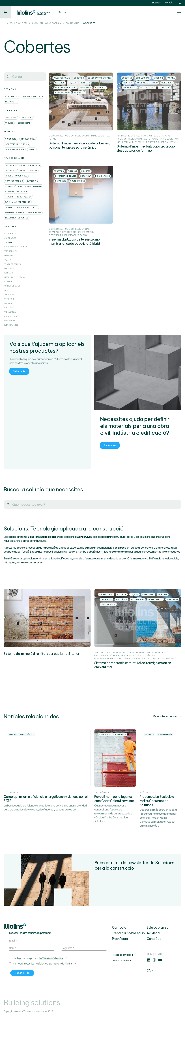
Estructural (10, 251)
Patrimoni (9, 299)
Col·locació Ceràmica (15, 247)
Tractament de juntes (16, 218)
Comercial (11, 118)
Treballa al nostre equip (128, 968)
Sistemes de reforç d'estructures (23, 213)
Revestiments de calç (16, 192)
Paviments (32, 181)
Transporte (11, 102)
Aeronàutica (12, 97)
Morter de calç (12, 286)
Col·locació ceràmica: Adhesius (22, 165)
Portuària (9, 308)
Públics (9, 123)
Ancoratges (10, 238)
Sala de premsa (157, 963)
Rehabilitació (11, 316)
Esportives (27, 118)
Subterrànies (11, 325)
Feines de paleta (12, 264)
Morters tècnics (14, 181)
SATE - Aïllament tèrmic (17, 202)
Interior (8, 282)
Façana (8, 260)
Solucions (72, 23)
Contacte (119, 963)
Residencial (24, 123)
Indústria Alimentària (17, 144)
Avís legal (153, 968)
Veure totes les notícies (167, 734)
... (5, 23)
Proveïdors (120, 974)
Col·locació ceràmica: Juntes (21, 171)
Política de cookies (121, 995)
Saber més (19, 371)
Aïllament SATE (12, 234)
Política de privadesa (122, 990)
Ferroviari (9, 268)
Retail (32, 149)
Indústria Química (14, 149)
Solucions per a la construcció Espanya (36, 23)
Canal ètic (154, 974)
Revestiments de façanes (18, 197)
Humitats (8, 273)
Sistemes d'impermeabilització (21, 207)
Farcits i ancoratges (16, 176)
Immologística (28, 139)
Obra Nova (9, 295)
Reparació (9, 321)
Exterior (8, 255)
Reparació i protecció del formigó (23, 186)
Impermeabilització (14, 277)
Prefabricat (10, 312)
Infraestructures (33, 97)
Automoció (10, 139)
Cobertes (9, 242)
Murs (6, 290)
